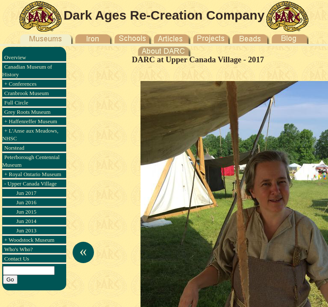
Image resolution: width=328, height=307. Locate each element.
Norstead (14, 148)
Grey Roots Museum (27, 112)
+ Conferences (20, 84)
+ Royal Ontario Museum (32, 174)
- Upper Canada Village (30, 183)
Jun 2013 (26, 230)
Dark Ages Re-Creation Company (164, 15)
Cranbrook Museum (26, 93)
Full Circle (16, 102)
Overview (15, 57)
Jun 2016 (26, 202)
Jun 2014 (26, 221)
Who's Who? (18, 249)
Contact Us (16, 258)
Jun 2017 (26, 193)
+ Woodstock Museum (29, 240)
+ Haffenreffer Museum (30, 121)
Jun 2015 (26, 212)
